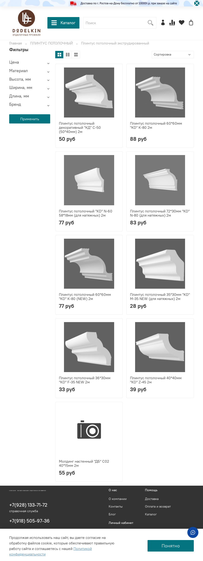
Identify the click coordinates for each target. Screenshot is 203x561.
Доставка (152, 499)
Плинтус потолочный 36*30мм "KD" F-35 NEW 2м (84, 380)
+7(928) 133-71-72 (28, 505)
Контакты (116, 506)
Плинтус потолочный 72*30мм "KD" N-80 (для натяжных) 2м (160, 213)
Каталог (63, 23)
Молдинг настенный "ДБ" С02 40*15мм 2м (84, 463)
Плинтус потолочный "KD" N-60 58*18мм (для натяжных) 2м (85, 213)
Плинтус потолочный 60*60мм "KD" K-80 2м (156, 125)
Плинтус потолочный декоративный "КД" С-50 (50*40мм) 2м (80, 127)
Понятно (171, 546)
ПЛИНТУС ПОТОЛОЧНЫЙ (51, 43)
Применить (29, 119)
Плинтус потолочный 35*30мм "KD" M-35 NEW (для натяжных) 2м (160, 296)
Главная (15, 43)
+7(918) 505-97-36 (29, 521)
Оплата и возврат (158, 506)
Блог (112, 514)
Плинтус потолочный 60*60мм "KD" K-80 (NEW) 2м (85, 296)
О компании (118, 499)
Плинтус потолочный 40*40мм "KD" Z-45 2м (156, 380)
